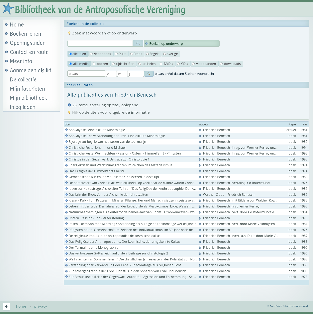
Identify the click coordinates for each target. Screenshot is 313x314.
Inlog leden (23, 107)
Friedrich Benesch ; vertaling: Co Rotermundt (235, 183)
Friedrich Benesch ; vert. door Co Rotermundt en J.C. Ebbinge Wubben (253, 212)
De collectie (23, 80)
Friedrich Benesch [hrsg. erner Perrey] (230, 206)
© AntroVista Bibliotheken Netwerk (288, 306)
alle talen (77, 54)
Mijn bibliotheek (28, 98)
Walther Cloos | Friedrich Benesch (227, 194)
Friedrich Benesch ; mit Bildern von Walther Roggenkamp (244, 200)
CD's (182, 64)
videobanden (204, 64)
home (21, 306)
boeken (100, 64)
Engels (152, 54)
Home (17, 25)
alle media (79, 64)
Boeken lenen (25, 34)
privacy (40, 306)
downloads (230, 64)
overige (170, 54)
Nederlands (100, 54)
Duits (120, 54)
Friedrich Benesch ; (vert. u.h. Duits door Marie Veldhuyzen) (246, 236)
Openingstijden (28, 43)
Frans (136, 54)
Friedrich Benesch (215, 130)
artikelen (147, 64)
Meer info (21, 61)
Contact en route (29, 52)
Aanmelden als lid (31, 70)
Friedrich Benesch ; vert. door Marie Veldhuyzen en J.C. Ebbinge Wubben (255, 224)
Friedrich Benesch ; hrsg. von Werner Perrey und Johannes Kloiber (251, 147)
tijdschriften (123, 64)
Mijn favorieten (27, 89)
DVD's (166, 64)
